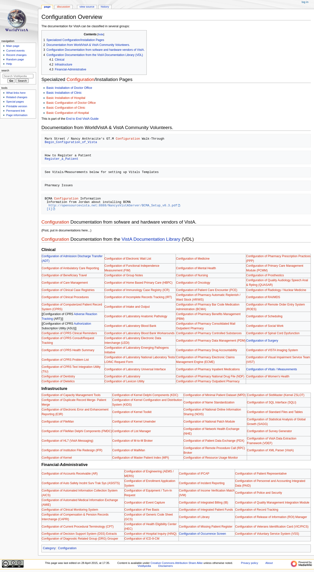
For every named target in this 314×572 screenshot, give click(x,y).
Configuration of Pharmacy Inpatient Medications (208, 369)
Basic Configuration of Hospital (67, 113)
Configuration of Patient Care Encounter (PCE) (206, 290)
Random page (15, 59)
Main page (12, 45)
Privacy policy (249, 562)
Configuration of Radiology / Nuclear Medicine (276, 290)
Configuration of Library (194, 517)
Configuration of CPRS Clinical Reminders (69, 333)
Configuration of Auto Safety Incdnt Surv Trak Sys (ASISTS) (81, 483)
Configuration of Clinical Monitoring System (70, 509)
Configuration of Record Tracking (256, 509)
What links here (16, 92)
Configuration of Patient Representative (261, 473)
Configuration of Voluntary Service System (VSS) (267, 533)
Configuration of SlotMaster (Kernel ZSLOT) (275, 395)
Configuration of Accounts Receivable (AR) (70, 473)
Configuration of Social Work (264, 326)
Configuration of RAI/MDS (263, 297)
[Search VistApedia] (18, 76)
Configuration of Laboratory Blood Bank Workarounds (140, 333)
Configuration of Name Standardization (209, 402)
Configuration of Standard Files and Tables (275, 412)
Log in (305, 1)
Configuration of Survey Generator (269, 431)
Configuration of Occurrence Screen (202, 533)
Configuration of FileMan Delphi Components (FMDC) (77, 431)
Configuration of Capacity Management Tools (71, 395)
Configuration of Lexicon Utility (124, 381)
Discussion (63, 6)
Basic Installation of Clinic (64, 92)
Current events (15, 50)
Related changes (16, 97)
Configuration (80, 79)
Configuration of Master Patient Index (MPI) (140, 457)
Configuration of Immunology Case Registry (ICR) (137, 290)
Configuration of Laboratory (122, 376)
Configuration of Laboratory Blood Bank (130, 326)
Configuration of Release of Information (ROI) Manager (271, 517)
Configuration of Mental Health (196, 268)
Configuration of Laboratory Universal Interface (135, 369)
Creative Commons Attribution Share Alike (177, 562)
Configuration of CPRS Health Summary (68, 350)
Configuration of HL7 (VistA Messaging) (67, 440)
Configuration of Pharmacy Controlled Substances (208, 333)
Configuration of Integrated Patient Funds (206, 509)
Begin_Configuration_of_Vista (71, 142)
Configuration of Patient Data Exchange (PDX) (213, 440)
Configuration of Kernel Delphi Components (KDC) (145, 395)
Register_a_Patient (61, 159)
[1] (49, 209)
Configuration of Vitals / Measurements (271, 369)
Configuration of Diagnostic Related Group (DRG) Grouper (80, 538)
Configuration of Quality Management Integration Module (272, 502)
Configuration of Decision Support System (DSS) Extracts (79, 533)
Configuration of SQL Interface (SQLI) (271, 402)
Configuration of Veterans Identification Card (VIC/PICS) (271, 526)
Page (47, 6)
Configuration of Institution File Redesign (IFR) (72, 450)
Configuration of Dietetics (58, 381)
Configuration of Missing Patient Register (205, 526)
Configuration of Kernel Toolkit (132, 412)
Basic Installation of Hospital (65, 98)
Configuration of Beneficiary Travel (64, 275)
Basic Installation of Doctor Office (69, 88)
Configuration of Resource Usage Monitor (210, 457)
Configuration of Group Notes (124, 275)
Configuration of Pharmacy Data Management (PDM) (210, 340)
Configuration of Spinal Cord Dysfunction (273, 333)
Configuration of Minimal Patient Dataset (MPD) (214, 395)
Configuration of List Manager (131, 431)
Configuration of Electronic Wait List (128, 258)
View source (86, 6)
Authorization (82, 323)
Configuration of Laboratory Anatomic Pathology (136, 316)
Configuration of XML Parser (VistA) (270, 450)
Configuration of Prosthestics (265, 275)
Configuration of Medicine (192, 258)
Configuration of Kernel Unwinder (134, 421)
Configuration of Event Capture (144, 502)
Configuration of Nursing (192, 275)
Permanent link (15, 110)
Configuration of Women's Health (267, 376)
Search (5, 70)
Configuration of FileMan (58, 421)
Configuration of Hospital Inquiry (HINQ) (150, 533)
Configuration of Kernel (57, 457)
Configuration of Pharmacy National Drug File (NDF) (210, 376)
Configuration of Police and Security (258, 492)
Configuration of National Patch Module (209, 421)
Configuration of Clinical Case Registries (68, 290)
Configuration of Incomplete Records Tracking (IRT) (138, 297)
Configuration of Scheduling (264, 316)
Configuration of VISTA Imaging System (272, 350)
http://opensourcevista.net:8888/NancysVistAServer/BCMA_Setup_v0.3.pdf (113, 205)
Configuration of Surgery (262, 340)
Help (9, 63)
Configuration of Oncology (193, 282)
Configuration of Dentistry (58, 376)
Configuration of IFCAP (194, 473)
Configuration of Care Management (65, 282)
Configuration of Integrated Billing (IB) (203, 502)
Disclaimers (165, 565)
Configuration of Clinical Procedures (65, 297)
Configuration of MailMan (128, 450)
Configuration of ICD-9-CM (141, 538)
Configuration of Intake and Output (127, 306)
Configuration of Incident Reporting (201, 483)
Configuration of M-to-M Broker (132, 440)
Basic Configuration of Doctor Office (71, 103)
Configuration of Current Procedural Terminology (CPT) (78, 526)
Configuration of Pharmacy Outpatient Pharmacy (207, 381)
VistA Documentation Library (151, 239)
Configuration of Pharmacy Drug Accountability (206, 350)
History (105, 6)
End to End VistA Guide (82, 118)
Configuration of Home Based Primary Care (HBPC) (138, 282)
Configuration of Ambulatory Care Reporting (70, 268)
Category (49, 548)
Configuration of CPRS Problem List (65, 359)
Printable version (16, 106)
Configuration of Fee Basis (141, 509)
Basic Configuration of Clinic (65, 107)
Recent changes (16, 54)
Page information (16, 115)
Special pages (15, 101)
